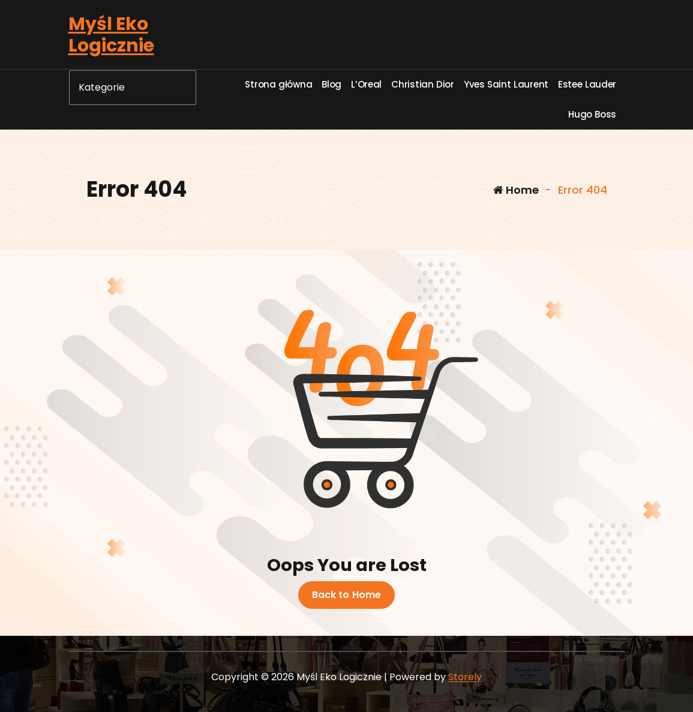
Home (516, 189)
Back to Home (347, 595)
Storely (465, 677)
